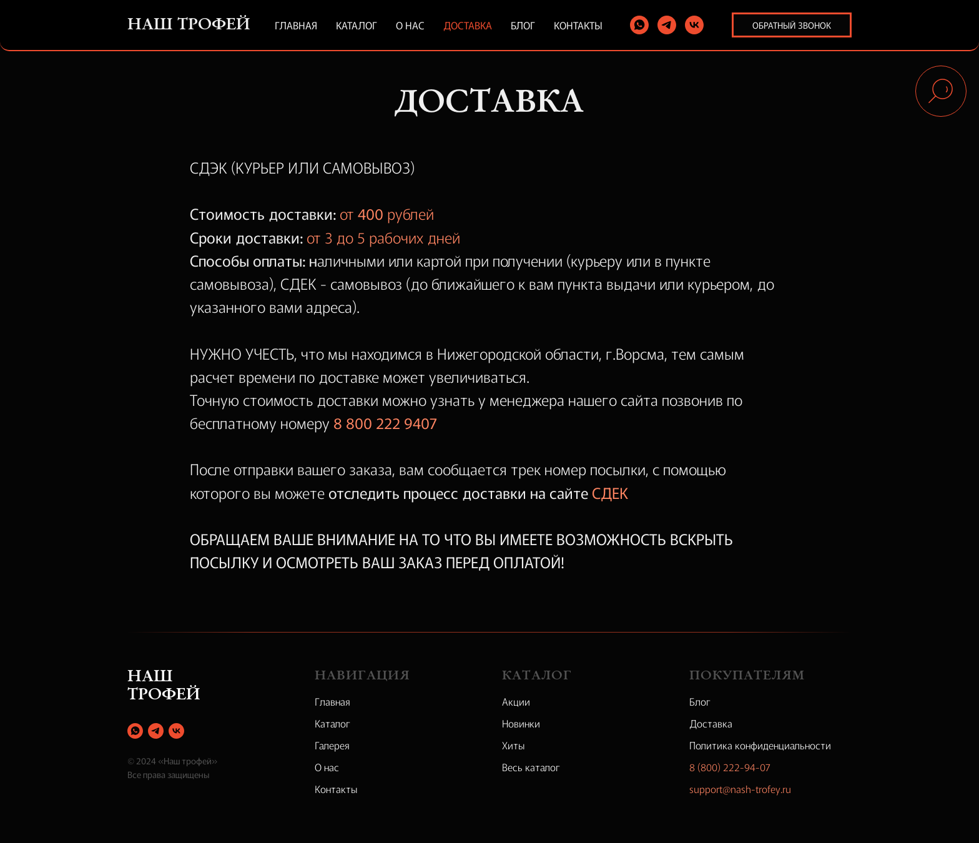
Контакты (578, 24)
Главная (296, 24)
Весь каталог (531, 766)
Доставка (467, 24)
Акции (516, 701)
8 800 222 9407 (385, 422)
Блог (523, 24)
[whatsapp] (639, 25)
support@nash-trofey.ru (740, 788)
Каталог (356, 24)
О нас (410, 24)
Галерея (332, 744)
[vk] (694, 25)
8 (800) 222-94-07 (729, 766)
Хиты (513, 744)
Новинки (521, 723)
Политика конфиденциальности (760, 744)
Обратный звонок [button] (791, 25)
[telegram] (666, 25)
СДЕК (610, 492)
